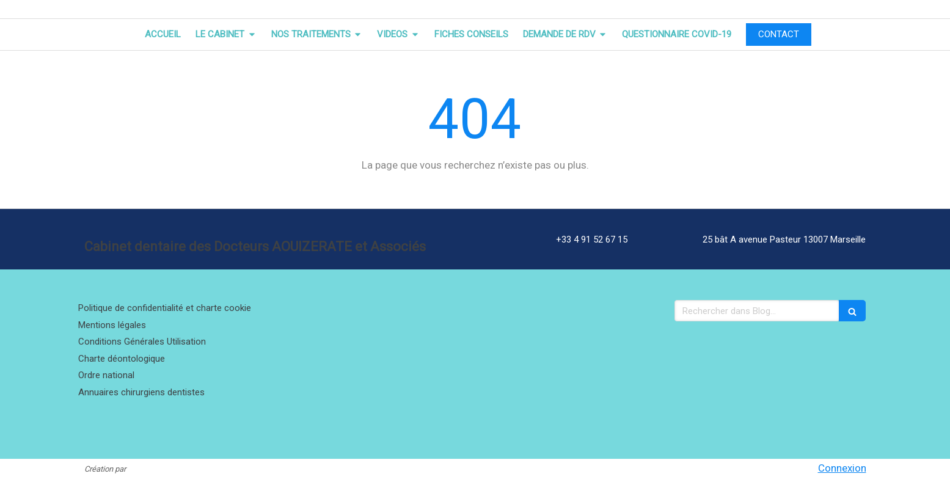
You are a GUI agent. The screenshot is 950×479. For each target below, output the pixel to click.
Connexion (842, 468)
